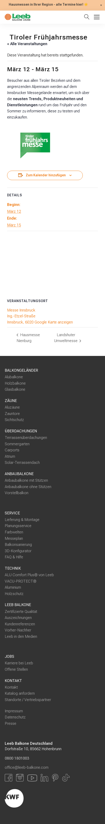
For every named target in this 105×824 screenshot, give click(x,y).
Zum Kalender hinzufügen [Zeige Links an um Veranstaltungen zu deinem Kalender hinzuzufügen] (46, 175)
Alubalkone (14, 377)
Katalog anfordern (20, 693)
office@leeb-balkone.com (26, 767)
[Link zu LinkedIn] (44, 777)
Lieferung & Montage (22, 519)
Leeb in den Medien (21, 636)
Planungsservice (18, 526)
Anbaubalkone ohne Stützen (28, 487)
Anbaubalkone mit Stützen (26, 480)
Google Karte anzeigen (54, 322)
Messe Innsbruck (21, 310)
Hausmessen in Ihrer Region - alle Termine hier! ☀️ (48, 5)
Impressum (14, 711)
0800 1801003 (17, 758)
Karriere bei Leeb (19, 663)
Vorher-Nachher (18, 630)
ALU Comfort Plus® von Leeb (29, 575)
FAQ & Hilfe (14, 557)
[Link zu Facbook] (8, 777)
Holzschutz (14, 593)
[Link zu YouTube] (32, 777)
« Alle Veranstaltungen (27, 44)
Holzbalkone (15, 383)
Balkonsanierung (18, 544)
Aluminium (13, 587)
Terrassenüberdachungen (26, 437)
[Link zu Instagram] (20, 777)
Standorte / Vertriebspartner (28, 700)
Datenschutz (15, 717)
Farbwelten (14, 532)
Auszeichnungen (18, 617)
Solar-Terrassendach (22, 462)
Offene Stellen (16, 669)
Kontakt (11, 687)
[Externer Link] (39, 798)
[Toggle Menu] (97, 17)
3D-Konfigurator (18, 550)
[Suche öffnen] (87, 17)
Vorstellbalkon (16, 493)
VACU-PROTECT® (20, 581)
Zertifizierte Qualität (21, 611)
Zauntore (12, 413)
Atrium (10, 456)
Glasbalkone (15, 389)
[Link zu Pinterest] (55, 777)
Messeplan (14, 538)
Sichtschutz (14, 420)
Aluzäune (12, 407)
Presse (10, 723)
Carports (12, 450)
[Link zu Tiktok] (66, 777)
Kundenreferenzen (20, 624)
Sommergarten (17, 444)
